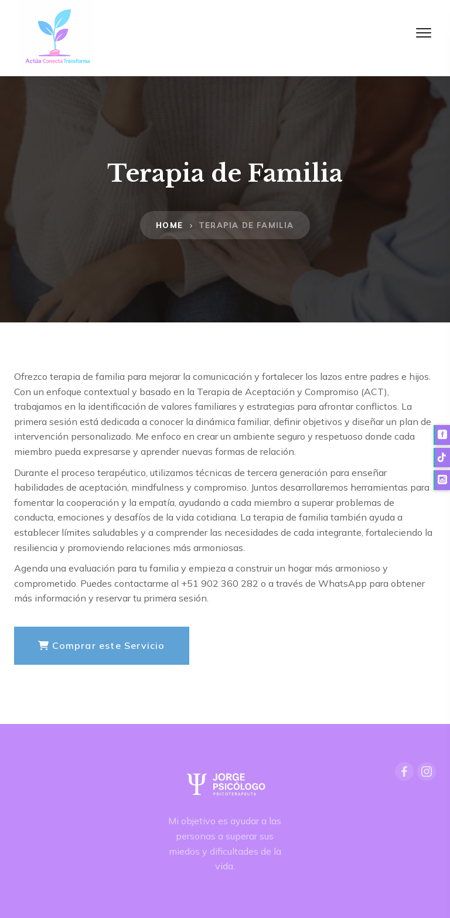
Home (169, 225)
